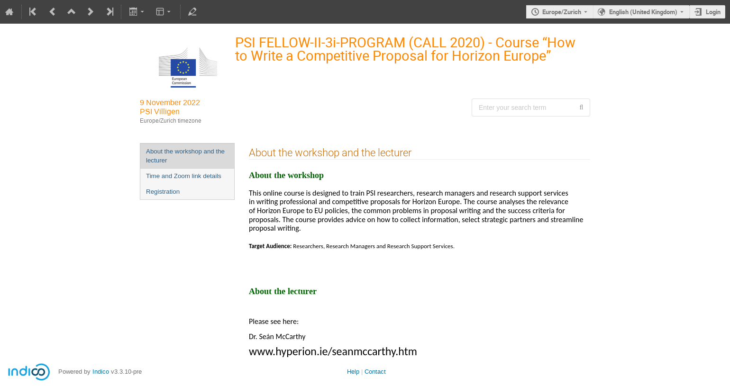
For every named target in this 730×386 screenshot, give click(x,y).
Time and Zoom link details (183, 176)
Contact (375, 372)
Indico (100, 372)
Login (713, 12)
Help (353, 372)
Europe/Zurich (561, 12)
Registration (163, 191)
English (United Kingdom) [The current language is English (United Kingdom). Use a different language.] (643, 12)
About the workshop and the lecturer (185, 156)
